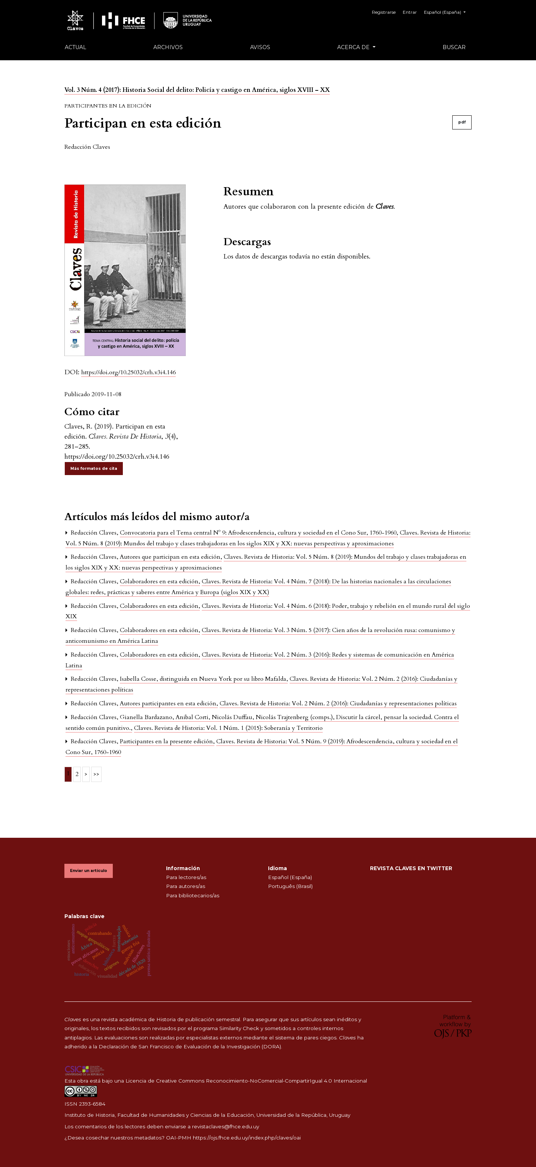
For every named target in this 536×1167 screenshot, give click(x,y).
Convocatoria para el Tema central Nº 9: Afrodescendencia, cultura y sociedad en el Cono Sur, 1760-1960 (259, 533)
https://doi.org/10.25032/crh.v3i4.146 (128, 372)
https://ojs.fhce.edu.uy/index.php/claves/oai (247, 1138)
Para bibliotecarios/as (192, 895)
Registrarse (385, 12)
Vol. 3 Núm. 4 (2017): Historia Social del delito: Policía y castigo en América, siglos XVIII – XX (197, 90)
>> (96, 774)
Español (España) (448, 11)
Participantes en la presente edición (167, 741)
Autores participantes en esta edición (169, 703)
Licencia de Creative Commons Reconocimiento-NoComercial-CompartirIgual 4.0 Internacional (246, 1081)
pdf (462, 122)
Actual (75, 47)
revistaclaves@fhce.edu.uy (225, 1126)
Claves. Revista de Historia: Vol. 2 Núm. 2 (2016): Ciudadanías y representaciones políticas (338, 703)
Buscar (454, 47)
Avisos (260, 47)
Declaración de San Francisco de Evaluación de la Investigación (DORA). (190, 1046)
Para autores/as (185, 886)
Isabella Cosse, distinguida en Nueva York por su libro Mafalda (204, 679)
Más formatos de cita (93, 468)
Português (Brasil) (290, 886)
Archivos (168, 47)
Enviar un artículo (88, 870)
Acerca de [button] (354, 47)
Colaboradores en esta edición (160, 581)
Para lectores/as (186, 877)
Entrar (410, 12)
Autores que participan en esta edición (171, 557)
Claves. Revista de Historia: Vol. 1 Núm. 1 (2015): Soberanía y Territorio (228, 728)
